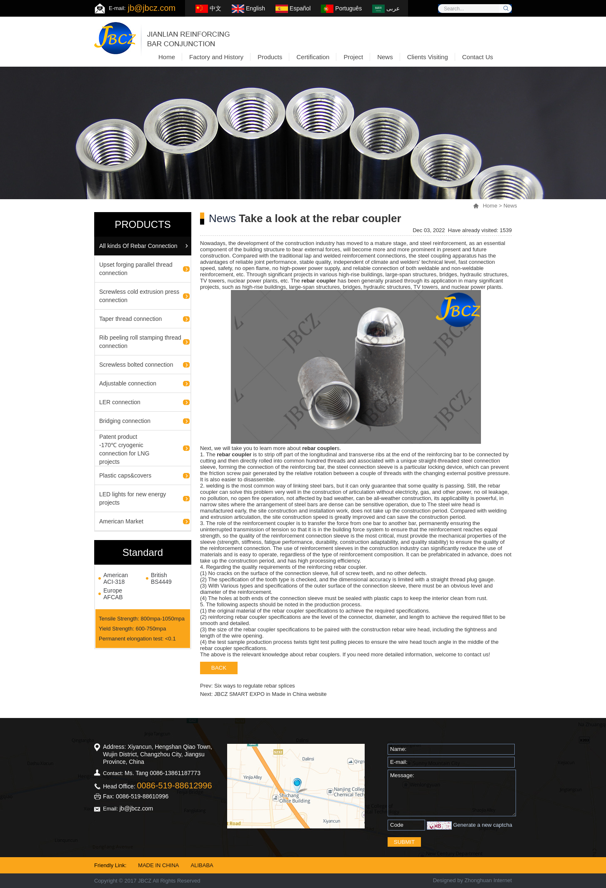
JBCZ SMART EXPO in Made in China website (270, 694)
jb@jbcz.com (151, 8)
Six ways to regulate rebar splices (254, 686)
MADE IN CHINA (158, 865)
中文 (208, 8)
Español (293, 8)
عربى (386, 8)
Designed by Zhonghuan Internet (472, 880)
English (248, 8)
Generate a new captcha (482, 825)
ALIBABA (202, 865)
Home (490, 206)
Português (341, 8)
